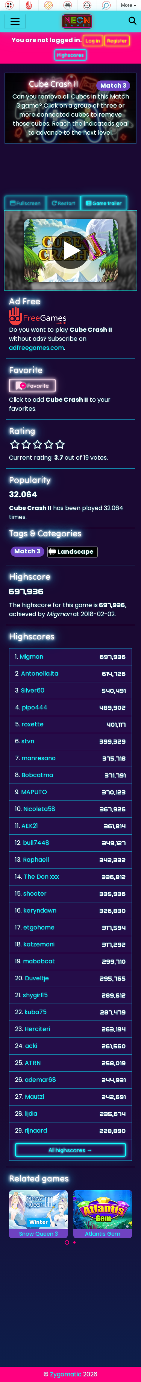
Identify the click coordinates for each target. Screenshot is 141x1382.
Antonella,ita (39, 673)
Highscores (70, 55)
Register (117, 40)
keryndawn (39, 910)
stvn (27, 741)
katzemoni (39, 944)
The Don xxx (41, 876)
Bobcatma (37, 775)
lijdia (31, 1113)
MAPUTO (34, 792)
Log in (93, 40)
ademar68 (40, 1079)
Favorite (32, 385)
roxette (32, 724)
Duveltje (37, 978)
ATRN (33, 1063)
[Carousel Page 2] (74, 1242)
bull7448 (36, 842)
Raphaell (36, 859)
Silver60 (32, 690)
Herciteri (37, 1029)
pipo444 (34, 707)
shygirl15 (35, 995)
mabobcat (39, 961)
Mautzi (34, 1096)
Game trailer (103, 203)
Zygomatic (66, 1374)
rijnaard (35, 1130)
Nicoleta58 (39, 809)
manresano (38, 758)
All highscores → (70, 1150)
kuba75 (35, 1012)
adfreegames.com (36, 347)
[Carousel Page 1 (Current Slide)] (67, 1242)
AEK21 (29, 826)
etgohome (39, 927)
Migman (31, 656)
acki (31, 1046)
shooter (35, 893)
